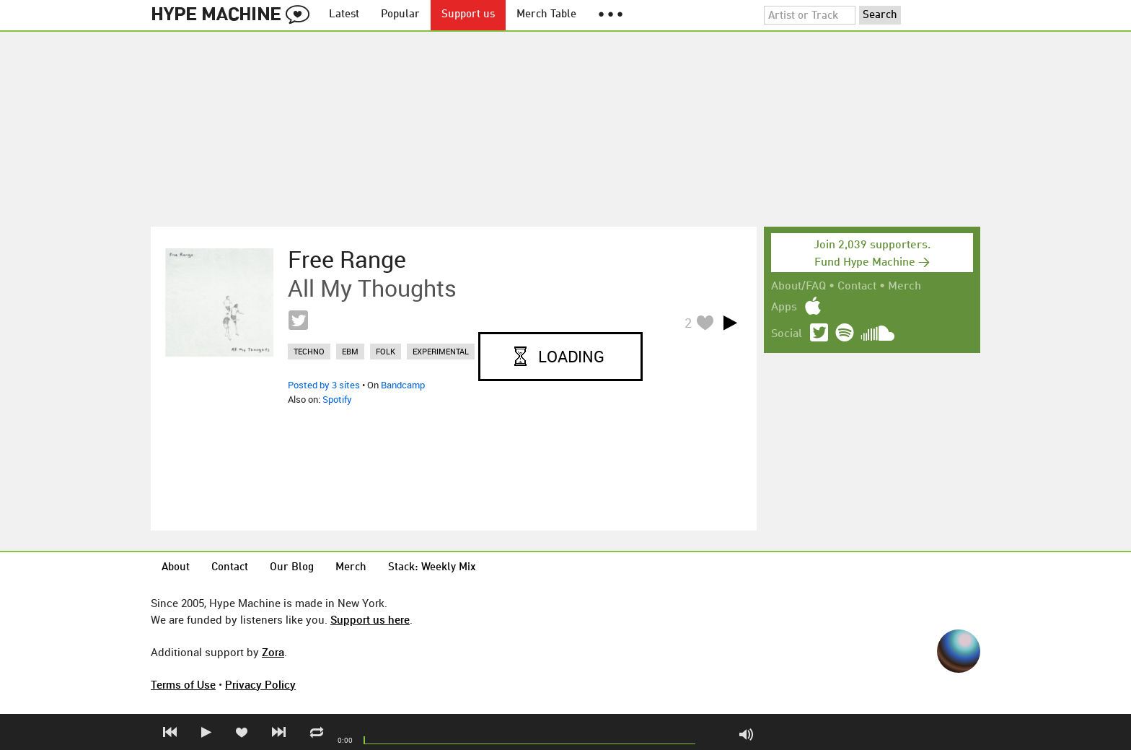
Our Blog (292, 567)
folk (385, 351)
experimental (441, 351)
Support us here (370, 619)
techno (309, 351)
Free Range (347, 259)
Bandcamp (403, 384)
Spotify (337, 399)
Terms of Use (183, 684)
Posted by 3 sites (324, 384)
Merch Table (546, 14)
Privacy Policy (260, 684)
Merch (904, 286)
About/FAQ (798, 286)
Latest (344, 14)
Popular (400, 14)
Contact (856, 286)
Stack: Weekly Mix (432, 567)
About (176, 567)
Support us (468, 14)
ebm (350, 351)
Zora (273, 652)
